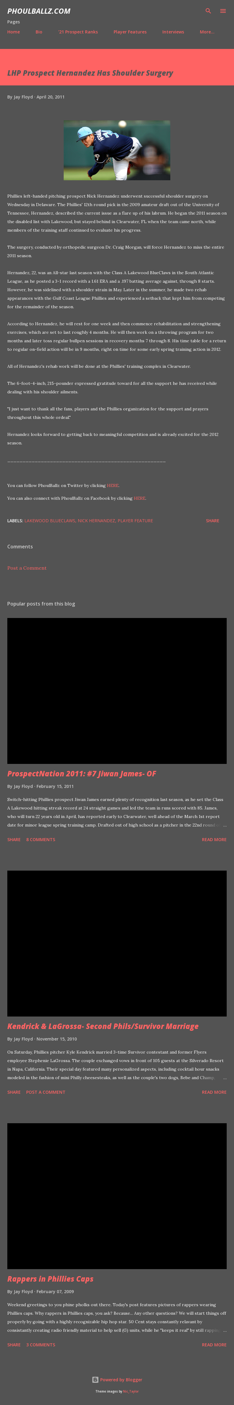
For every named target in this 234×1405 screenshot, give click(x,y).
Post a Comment (27, 568)
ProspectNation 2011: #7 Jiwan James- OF (81, 773)
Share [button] (212, 520)
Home (13, 32)
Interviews (173, 32)
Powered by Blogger (117, 1380)
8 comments (40, 839)
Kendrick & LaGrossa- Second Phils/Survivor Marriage (103, 1026)
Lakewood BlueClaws (49, 520)
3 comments (40, 1345)
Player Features (130, 32)
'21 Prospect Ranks (78, 32)
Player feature (135, 520)
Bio (39, 32)
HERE (113, 485)
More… (207, 32)
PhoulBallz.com (38, 11)
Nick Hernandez (96, 520)
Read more (214, 839)
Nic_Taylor (131, 1391)
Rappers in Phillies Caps (50, 1279)
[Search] (208, 11)
